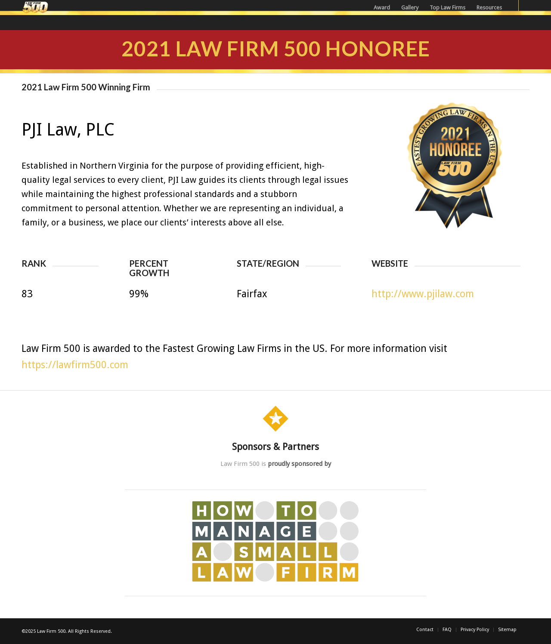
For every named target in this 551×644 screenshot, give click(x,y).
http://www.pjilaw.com (422, 294)
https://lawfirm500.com (75, 365)
